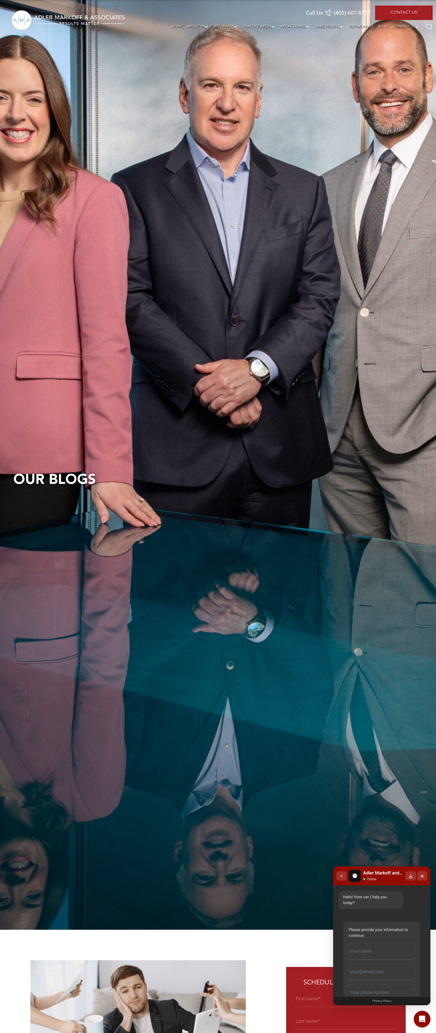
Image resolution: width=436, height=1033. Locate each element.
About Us (196, 26)
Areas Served (293, 26)
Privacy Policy (381, 1001)
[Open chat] (422, 1019)
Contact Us (403, 13)
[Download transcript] (410, 876)
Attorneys (224, 26)
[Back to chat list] (341, 876)
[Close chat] (422, 876)
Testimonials (361, 26)
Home (177, 26)
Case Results (327, 26)
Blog (383, 26)
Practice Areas (257, 26)
